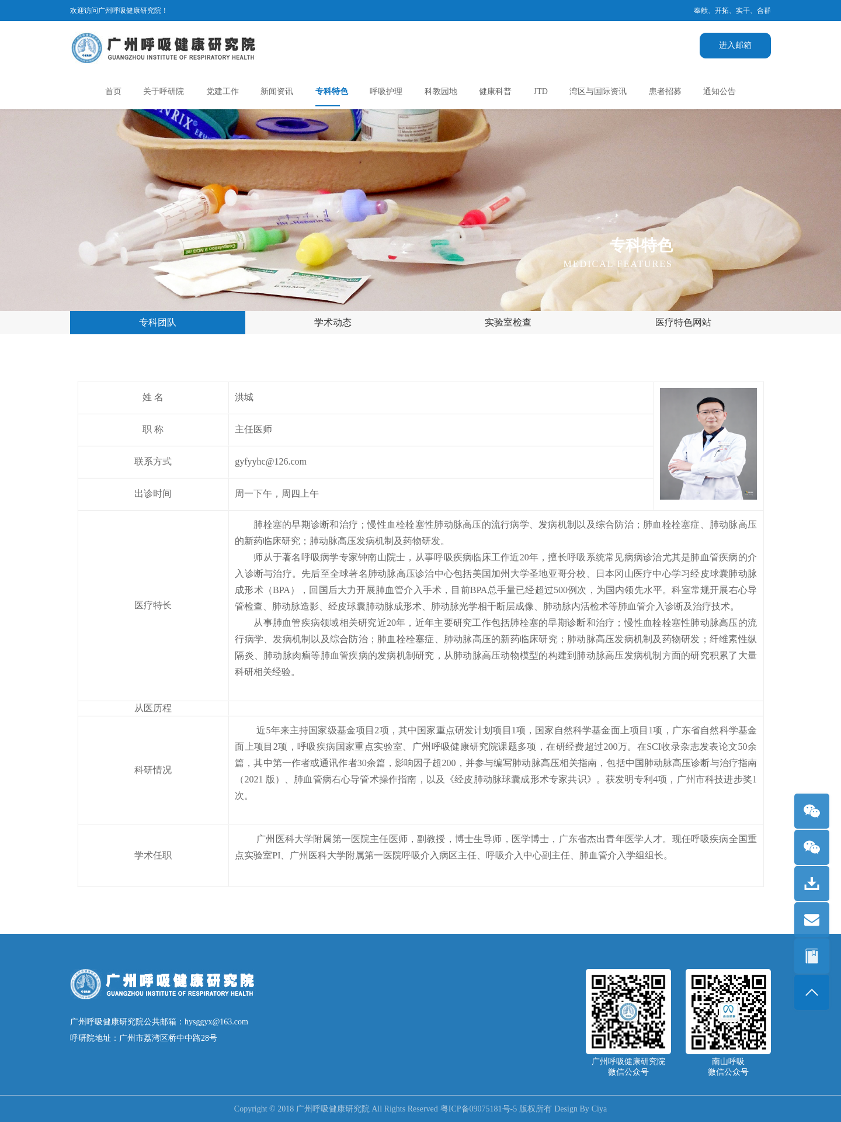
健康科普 (495, 91)
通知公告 (719, 91)
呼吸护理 (386, 91)
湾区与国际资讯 (598, 91)
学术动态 (333, 322)
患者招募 (665, 91)
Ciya (599, 1108)
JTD (541, 91)
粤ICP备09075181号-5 (478, 1108)
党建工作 (222, 91)
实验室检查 (508, 322)
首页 (113, 91)
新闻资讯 (276, 91)
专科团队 (157, 322)
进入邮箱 (735, 45)
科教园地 (441, 91)
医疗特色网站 (683, 322)
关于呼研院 (163, 91)
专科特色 (331, 91)
